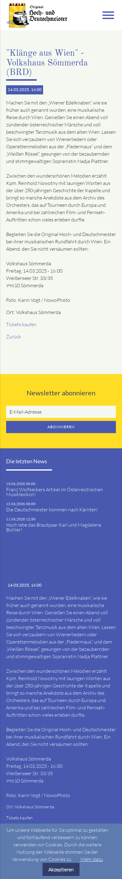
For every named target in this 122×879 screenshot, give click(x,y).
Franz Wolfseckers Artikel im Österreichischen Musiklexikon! (54, 492)
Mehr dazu (91, 859)
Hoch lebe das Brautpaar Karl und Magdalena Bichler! (53, 527)
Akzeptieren (61, 870)
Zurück (13, 337)
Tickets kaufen (21, 324)
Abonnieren (61, 427)
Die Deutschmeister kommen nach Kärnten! (52, 509)
